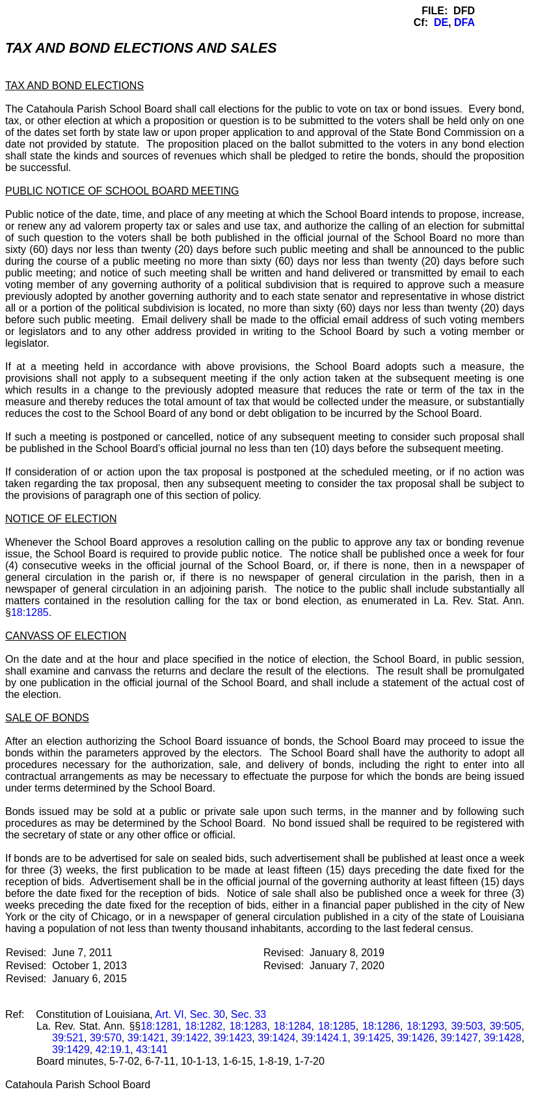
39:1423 (233, 1037)
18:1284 (293, 1026)
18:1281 (159, 1026)
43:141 (152, 1049)
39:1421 (146, 1037)
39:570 (106, 1037)
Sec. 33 (248, 1014)
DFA (464, 22)
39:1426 (416, 1037)
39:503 (467, 1026)
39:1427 (459, 1037)
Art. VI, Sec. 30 (190, 1014)
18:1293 (425, 1026)
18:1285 (30, 612)
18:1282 (203, 1026)
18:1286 (381, 1026)
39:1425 (372, 1037)
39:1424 (276, 1037)
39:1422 (190, 1037)
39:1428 (503, 1037)
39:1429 (71, 1049)
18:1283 (248, 1026)
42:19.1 (113, 1049)
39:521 (68, 1037)
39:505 (506, 1026)
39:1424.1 (324, 1037)
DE (441, 22)
